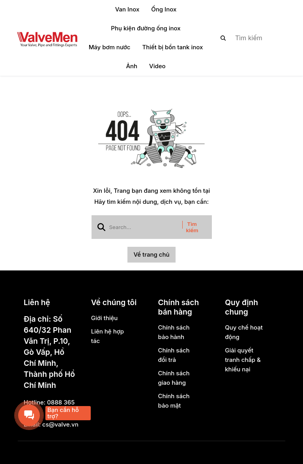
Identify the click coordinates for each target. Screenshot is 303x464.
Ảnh (131, 66)
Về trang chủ (151, 254)
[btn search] (223, 38)
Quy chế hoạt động (244, 332)
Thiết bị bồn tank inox (172, 47)
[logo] (47, 38)
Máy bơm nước (110, 47)
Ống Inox (163, 9)
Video (157, 66)
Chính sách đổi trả (173, 355)
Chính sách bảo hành (173, 332)
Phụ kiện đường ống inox (145, 28)
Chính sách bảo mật (173, 400)
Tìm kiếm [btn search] (192, 227)
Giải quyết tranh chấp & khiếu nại (243, 360)
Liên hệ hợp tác (107, 336)
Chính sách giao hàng (173, 377)
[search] (247, 38)
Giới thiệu (104, 318)
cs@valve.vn (60, 424)
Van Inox (127, 9)
